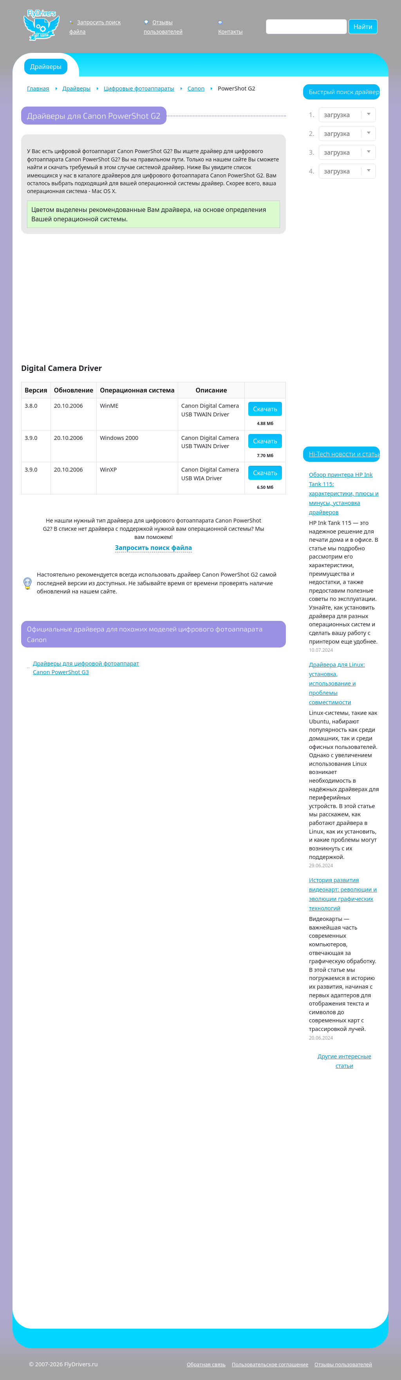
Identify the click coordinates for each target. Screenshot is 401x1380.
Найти (363, 26)
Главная (38, 88)
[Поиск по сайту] (306, 26)
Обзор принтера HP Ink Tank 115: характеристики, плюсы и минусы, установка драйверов (344, 493)
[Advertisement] (153, 300)
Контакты (230, 31)
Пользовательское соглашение (270, 1364)
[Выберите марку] (347, 133)
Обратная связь (206, 1364)
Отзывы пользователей (343, 1364)
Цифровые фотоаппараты (139, 88)
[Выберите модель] (347, 152)
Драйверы (76, 88)
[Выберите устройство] (347, 114)
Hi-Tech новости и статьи (345, 454)
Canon (196, 88)
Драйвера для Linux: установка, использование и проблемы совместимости (337, 683)
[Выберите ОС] (347, 171)
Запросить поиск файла (153, 547)
